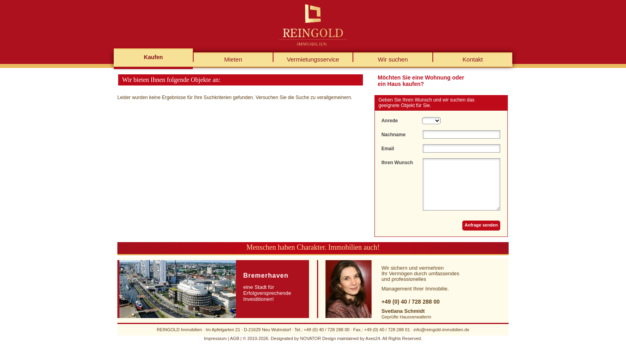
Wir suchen (393, 59)
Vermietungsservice (313, 59)
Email (387, 148)
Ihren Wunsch (397, 162)
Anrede (389, 120)
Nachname (393, 134)
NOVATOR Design (318, 338)
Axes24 (372, 338)
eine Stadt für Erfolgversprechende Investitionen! (267, 287)
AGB (234, 338)
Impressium (215, 338)
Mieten (233, 59)
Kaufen (153, 57)
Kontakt (473, 59)
